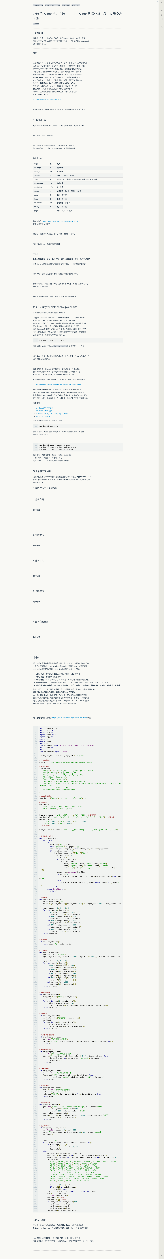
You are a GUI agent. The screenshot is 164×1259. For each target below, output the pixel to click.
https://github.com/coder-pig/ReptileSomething (69, 718)
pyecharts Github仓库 (44, 411)
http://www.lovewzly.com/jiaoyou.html (47, 99)
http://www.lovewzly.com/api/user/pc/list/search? (61, 221)
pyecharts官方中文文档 (44, 408)
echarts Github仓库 (43, 416)
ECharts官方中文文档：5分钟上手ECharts (52, 414)
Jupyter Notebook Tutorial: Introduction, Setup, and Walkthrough (57, 384)
